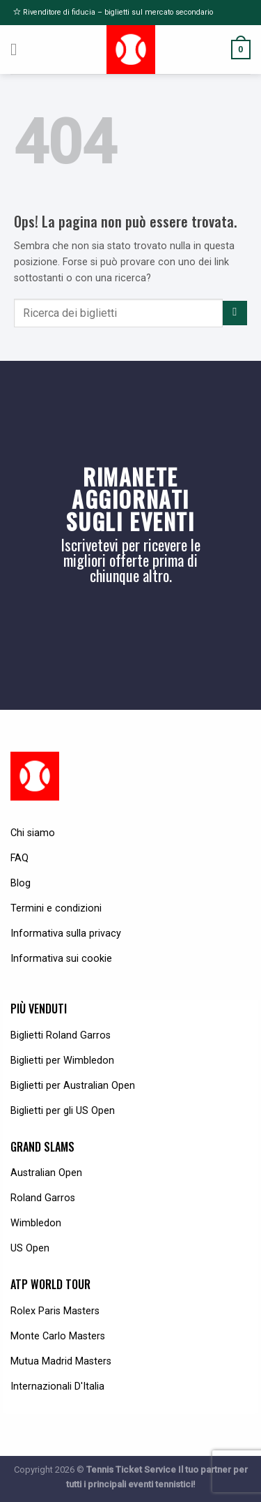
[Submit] (235, 313)
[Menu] (19, 49)
